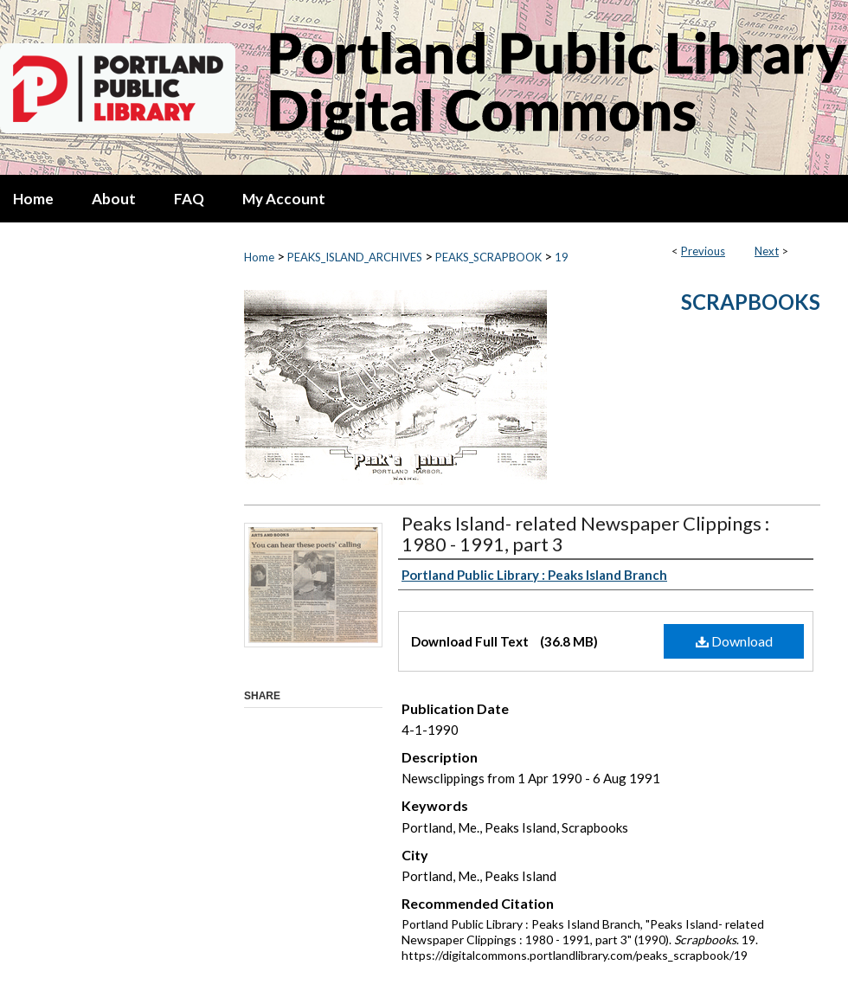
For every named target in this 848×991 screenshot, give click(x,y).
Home (259, 257)
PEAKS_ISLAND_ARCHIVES (354, 257)
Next (767, 251)
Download (734, 641)
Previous (703, 251)
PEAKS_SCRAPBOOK (488, 257)
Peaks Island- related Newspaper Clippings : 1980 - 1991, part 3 (585, 534)
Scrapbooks (750, 301)
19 (562, 257)
